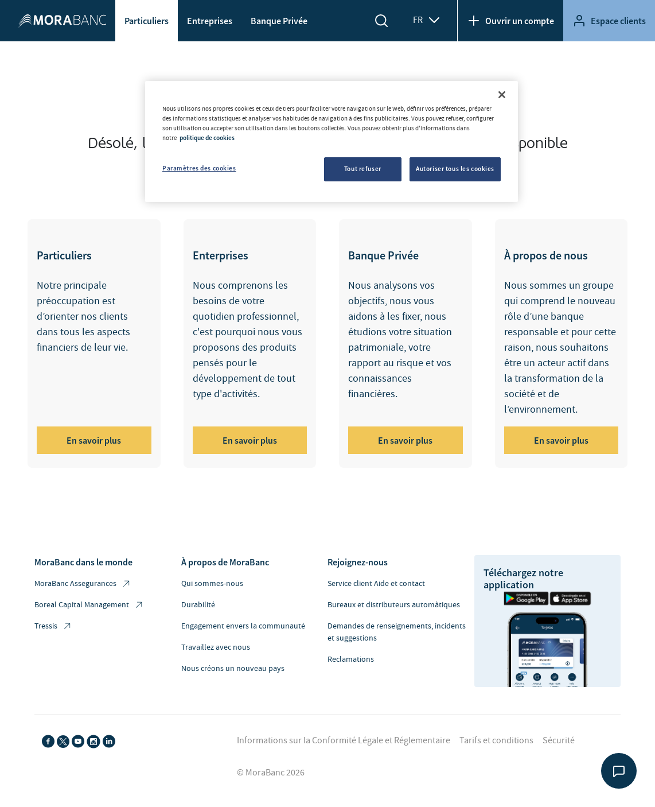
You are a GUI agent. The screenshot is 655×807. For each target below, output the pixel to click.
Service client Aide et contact (376, 584)
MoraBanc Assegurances (82, 584)
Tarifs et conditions (496, 740)
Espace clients (609, 21)
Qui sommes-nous (212, 584)
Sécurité (559, 740)
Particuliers (146, 20)
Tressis (53, 626)
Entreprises (209, 20)
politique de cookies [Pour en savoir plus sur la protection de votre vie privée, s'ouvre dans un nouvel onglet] (207, 138)
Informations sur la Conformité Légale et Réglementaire (343, 740)
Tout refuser (362, 169)
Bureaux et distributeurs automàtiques (394, 605)
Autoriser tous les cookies (455, 169)
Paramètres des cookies (199, 168)
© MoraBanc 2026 (271, 772)
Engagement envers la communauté (243, 626)
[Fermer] (501, 94)
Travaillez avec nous (215, 647)
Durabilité (198, 605)
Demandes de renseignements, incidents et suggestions (397, 632)
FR (427, 20)
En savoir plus (94, 440)
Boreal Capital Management (89, 605)
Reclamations (351, 659)
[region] (331, 141)
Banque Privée (279, 20)
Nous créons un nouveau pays (232, 669)
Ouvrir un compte (510, 21)
